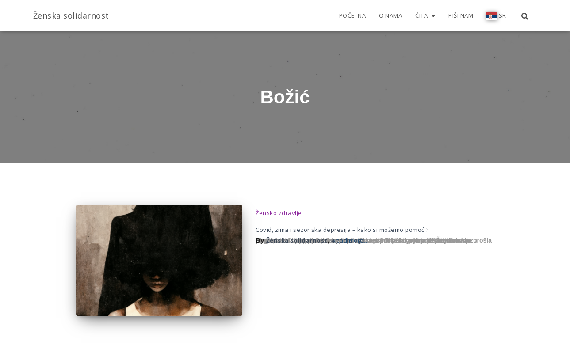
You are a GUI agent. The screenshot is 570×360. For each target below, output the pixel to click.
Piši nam (460, 15)
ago (348, 240)
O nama (390, 15)
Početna (352, 15)
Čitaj (425, 15)
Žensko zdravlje (279, 213)
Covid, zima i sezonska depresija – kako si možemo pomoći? (342, 230)
